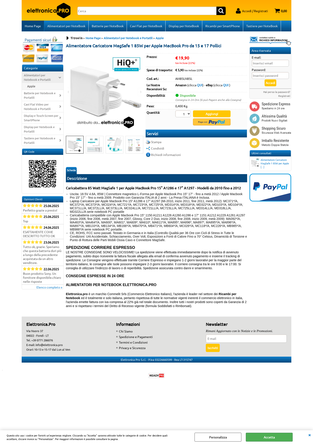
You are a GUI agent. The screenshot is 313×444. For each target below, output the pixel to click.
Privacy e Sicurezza (132, 348)
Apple (31, 86)
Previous (69, 92)
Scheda (71, 170)
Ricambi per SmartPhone (222, 26)
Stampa (156, 142)
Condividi (157, 148)
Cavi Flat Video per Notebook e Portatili (37, 106)
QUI (199, 85)
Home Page (33, 26)
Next (140, 92)
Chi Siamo (126, 331)
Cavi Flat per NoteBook (146, 26)
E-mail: (256, 57)
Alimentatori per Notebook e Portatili (37, 77)
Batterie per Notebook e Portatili (39, 95)
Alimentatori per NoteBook (66, 26)
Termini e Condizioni (133, 342)
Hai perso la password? (276, 92)
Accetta (269, 437)
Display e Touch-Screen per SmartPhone (41, 118)
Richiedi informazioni (166, 155)
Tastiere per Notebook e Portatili (39, 140)
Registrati (284, 96)
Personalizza (218, 437)
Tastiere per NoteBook (262, 26)
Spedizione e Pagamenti (136, 337)
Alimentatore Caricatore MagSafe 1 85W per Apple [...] (270, 163)
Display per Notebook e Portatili (39, 129)
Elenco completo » (49, 287)
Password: (259, 70)
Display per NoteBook (184, 26)
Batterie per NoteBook (108, 26)
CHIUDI (309, 434)
